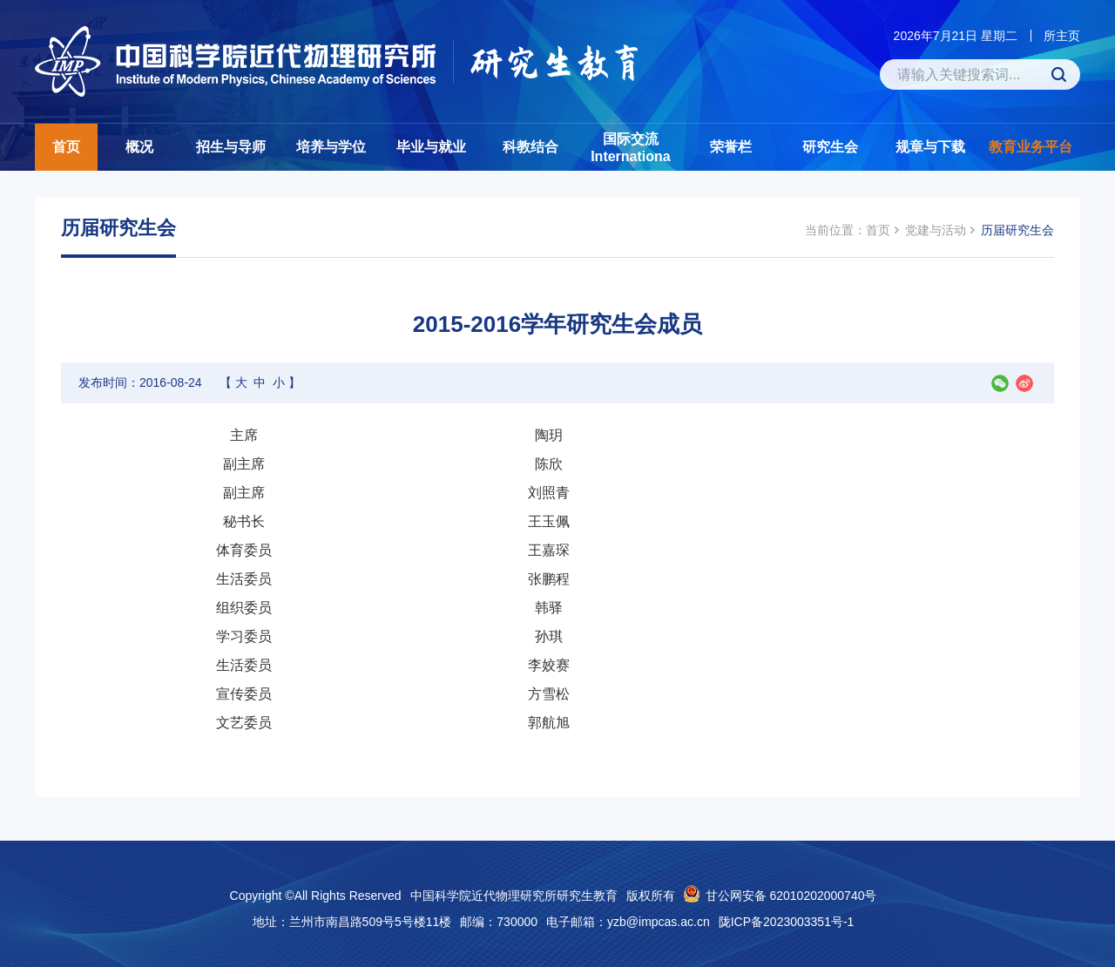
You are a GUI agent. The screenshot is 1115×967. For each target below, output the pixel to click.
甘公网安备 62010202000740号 (791, 896)
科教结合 (530, 146)
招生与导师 (231, 146)
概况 (139, 146)
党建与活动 (935, 230)
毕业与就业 (431, 146)
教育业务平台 (1030, 146)
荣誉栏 (731, 146)
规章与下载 (930, 146)
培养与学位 (331, 146)
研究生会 (830, 146)
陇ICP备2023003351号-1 (787, 922)
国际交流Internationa (631, 148)
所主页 (1062, 36)
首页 (66, 146)
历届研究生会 (1017, 230)
